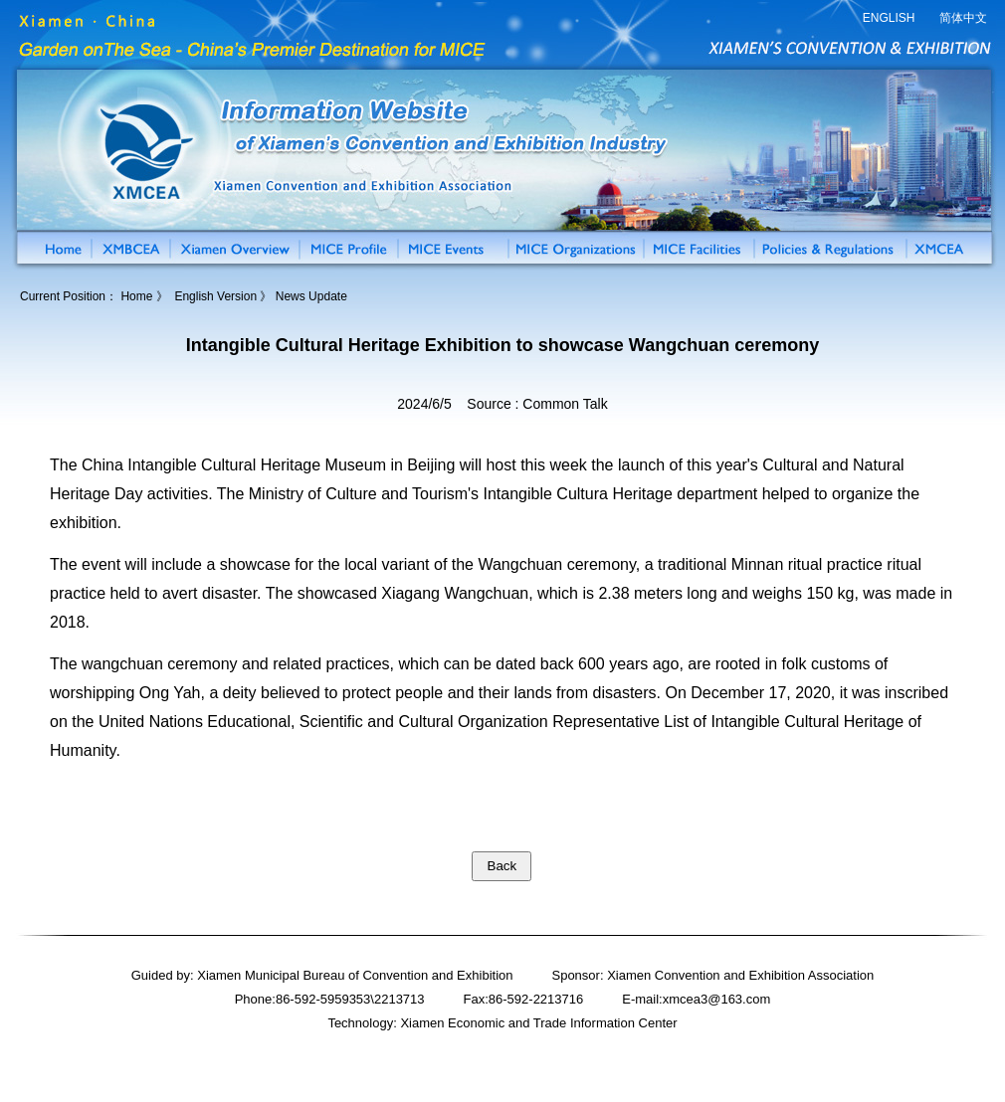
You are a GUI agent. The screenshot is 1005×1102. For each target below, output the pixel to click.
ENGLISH (889, 18)
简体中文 (963, 18)
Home (136, 296)
